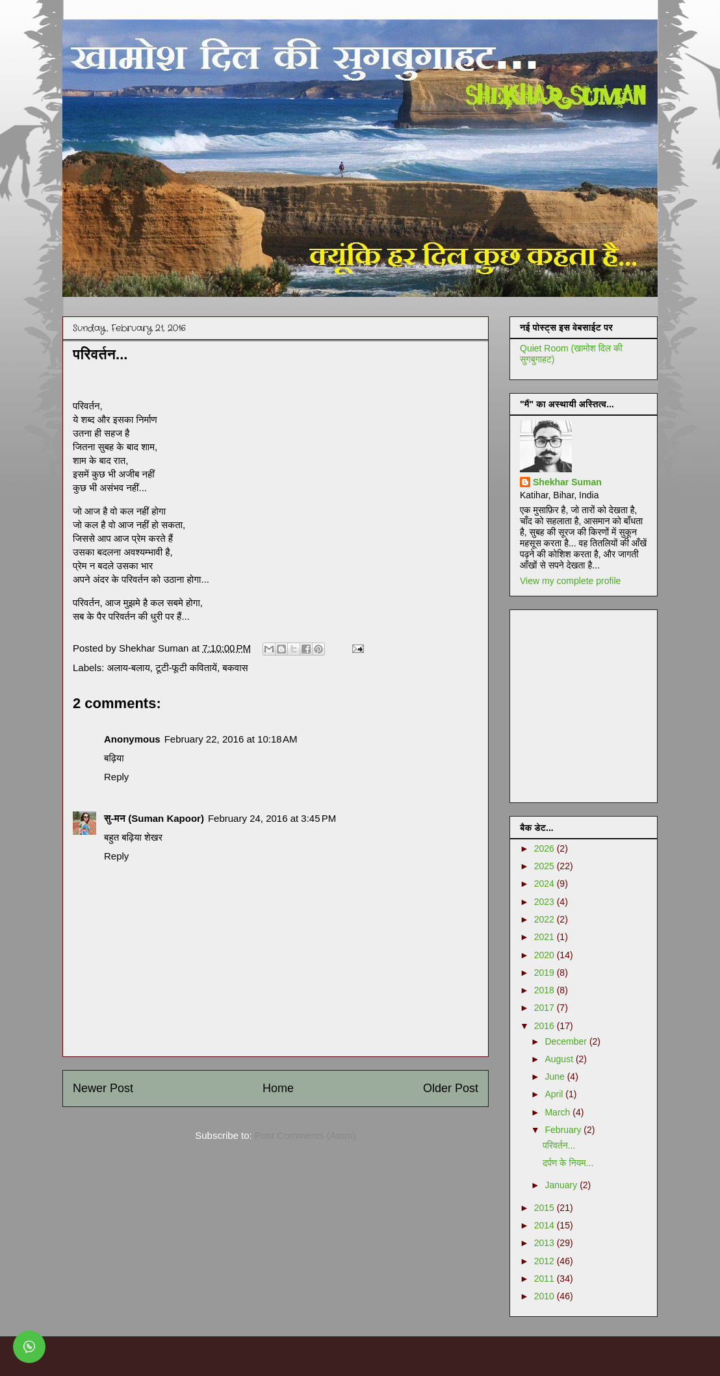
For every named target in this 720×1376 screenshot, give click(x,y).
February (564, 1130)
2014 (545, 1225)
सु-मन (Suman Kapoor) (154, 818)
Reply (116, 776)
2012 (545, 1261)
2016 (545, 1026)
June (556, 1076)
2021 (545, 937)
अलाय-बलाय (128, 667)
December (567, 1041)
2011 (545, 1278)
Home (278, 1088)
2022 (545, 919)
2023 (545, 902)
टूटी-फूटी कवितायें (186, 667)
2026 (545, 848)
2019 (545, 972)
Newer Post (103, 1088)
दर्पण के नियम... (568, 1163)
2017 (545, 1007)
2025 (545, 866)
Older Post (450, 1088)
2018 (545, 990)
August (560, 1059)
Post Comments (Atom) (305, 1135)
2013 (545, 1243)
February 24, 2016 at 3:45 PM (272, 818)
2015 (545, 1208)
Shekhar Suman (567, 482)
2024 (545, 883)
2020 (545, 955)
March (558, 1112)
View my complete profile (570, 581)
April (555, 1094)
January (562, 1185)
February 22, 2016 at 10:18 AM (231, 739)
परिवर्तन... (559, 1145)
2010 (545, 1296)
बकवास (235, 667)
